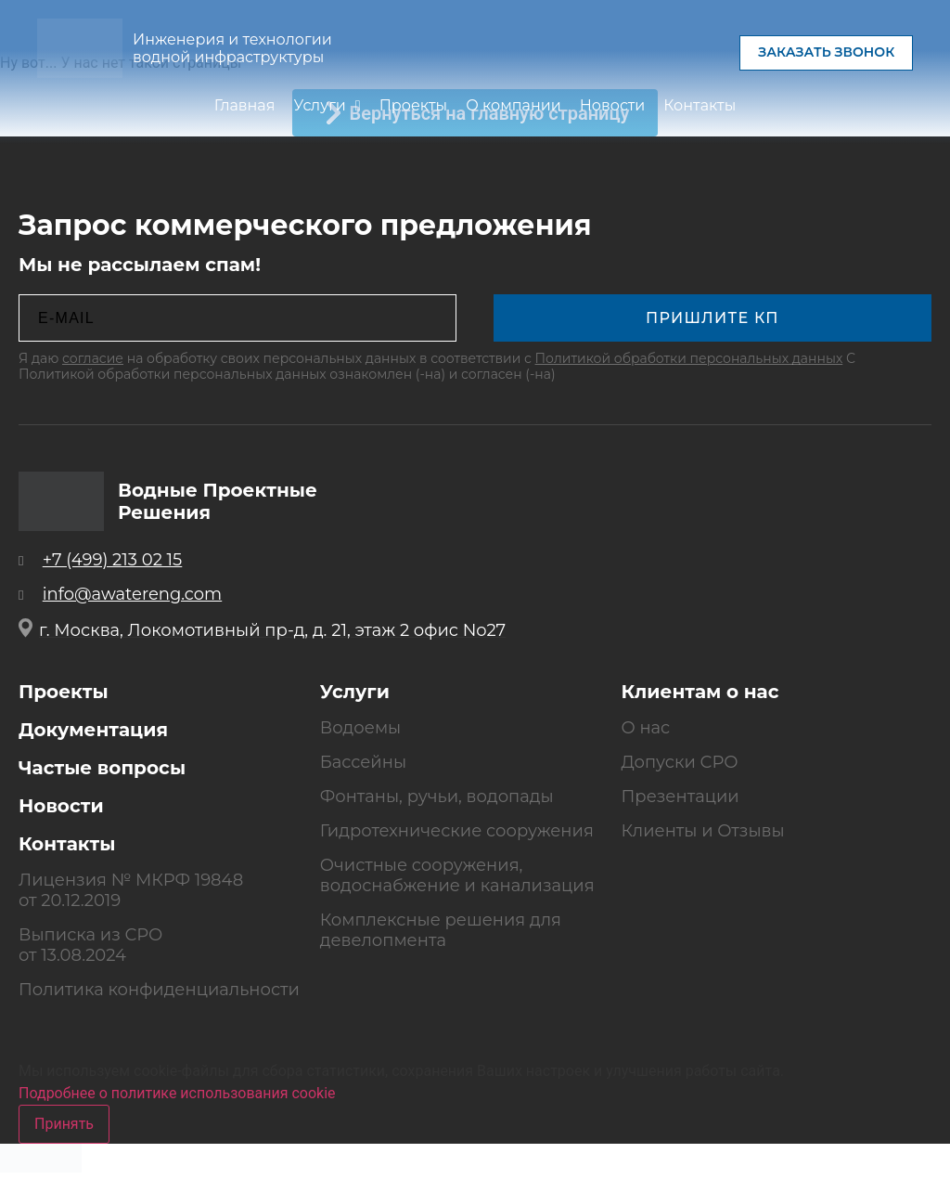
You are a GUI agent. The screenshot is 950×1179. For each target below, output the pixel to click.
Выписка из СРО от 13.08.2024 (90, 945)
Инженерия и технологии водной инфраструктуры (232, 49)
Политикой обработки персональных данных (689, 358)
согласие (92, 358)
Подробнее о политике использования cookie (177, 1093)
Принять (64, 1124)
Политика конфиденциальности (159, 989)
